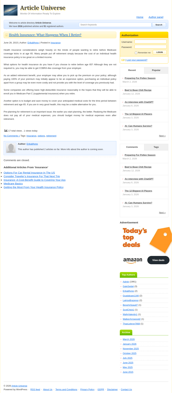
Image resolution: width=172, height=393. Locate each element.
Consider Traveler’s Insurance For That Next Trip (32, 176)
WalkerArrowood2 (132, 319)
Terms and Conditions (66, 389)
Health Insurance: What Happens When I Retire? (45, 35)
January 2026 (129, 344)
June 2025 (128, 362)
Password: (127, 47)
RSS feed (35, 389)
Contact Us (126, 389)
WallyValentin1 (130, 314)
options (41, 135)
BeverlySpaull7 (130, 305)
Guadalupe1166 (131, 295)
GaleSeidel (128, 286)
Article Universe (43, 10)
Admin (126, 281)
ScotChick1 (128, 309)
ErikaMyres (33, 42)
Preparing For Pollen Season (140, 78)
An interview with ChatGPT (139, 102)
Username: (127, 42)
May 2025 (128, 367)
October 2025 (129, 353)
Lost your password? (137, 60)
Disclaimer (112, 389)
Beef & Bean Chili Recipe (138, 90)
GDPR (100, 389)
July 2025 (127, 358)
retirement (51, 135)
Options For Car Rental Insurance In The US (29, 172)
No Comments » (12, 135)
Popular (156, 70)
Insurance (56, 42)
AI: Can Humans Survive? (138, 126)
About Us (47, 389)
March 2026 (129, 339)
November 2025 (131, 348)
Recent (132, 70)
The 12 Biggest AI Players (138, 114)
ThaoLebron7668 (131, 323)
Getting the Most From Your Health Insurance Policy (33, 187)
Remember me (143, 53)
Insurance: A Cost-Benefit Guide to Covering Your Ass (35, 179)
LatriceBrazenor (131, 300)
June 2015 (128, 372)
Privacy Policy (87, 389)
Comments (132, 147)
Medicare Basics (13, 183)
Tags (156, 147)
